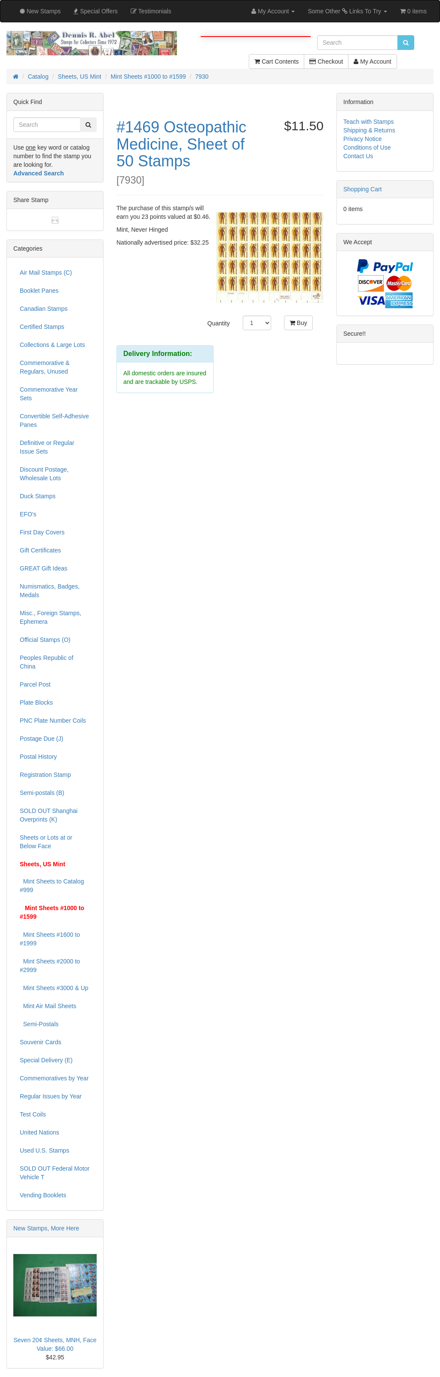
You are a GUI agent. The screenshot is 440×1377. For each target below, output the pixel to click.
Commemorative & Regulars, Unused (45, 367)
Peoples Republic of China (46, 662)
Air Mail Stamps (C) (46, 272)
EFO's (28, 514)
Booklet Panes (39, 290)
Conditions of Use (367, 147)
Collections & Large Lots (52, 344)
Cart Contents (276, 61)
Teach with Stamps (368, 121)
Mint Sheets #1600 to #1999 (50, 939)
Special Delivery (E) (46, 1060)
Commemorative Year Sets (49, 394)
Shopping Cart (362, 189)
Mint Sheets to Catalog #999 (52, 885)
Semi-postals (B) (42, 792)
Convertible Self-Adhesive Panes (54, 420)
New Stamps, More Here (46, 1228)
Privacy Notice (362, 138)
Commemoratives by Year (54, 1078)
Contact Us (358, 156)
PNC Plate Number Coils (53, 720)
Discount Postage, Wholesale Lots (44, 473)
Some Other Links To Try (347, 11)
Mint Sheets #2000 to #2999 (50, 965)
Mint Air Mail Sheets (48, 1006)
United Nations (39, 1132)
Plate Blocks (36, 702)
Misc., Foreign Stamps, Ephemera (50, 617)
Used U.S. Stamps (44, 1150)
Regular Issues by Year (51, 1096)
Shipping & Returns (369, 130)
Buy (298, 322)
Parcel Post (35, 684)
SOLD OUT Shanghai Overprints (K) (48, 815)
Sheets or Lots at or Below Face (46, 842)
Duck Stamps (37, 496)
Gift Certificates (40, 550)
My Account (372, 61)
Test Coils (33, 1114)
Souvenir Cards (40, 1042)
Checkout (326, 61)
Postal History (38, 756)
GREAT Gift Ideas (43, 568)
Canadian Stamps (43, 308)
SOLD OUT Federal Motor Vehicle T (54, 1173)
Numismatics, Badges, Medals (49, 590)
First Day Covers (42, 532)
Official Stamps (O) (45, 639)
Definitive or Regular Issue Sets (47, 447)
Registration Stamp (45, 774)
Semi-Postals (39, 1024)
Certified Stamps (42, 326)
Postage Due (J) (41, 738)
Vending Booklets (43, 1195)
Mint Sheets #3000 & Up (54, 987)
